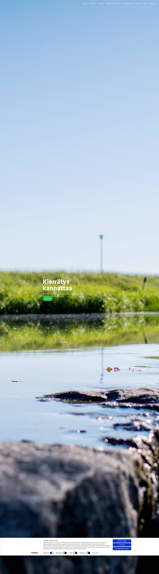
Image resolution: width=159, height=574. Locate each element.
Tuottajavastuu (138, 3)
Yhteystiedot (152, 3)
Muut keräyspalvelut (128, 3)
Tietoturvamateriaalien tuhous (114, 3)
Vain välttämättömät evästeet (122, 567)
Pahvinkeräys (103, 3)
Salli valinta (122, 563)
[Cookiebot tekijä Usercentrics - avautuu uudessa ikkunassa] (34, 571)
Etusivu (87, 3)
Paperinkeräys (94, 3)
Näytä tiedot (95, 571)
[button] (48, 299)
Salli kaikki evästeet (122, 559)
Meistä (145, 3)
